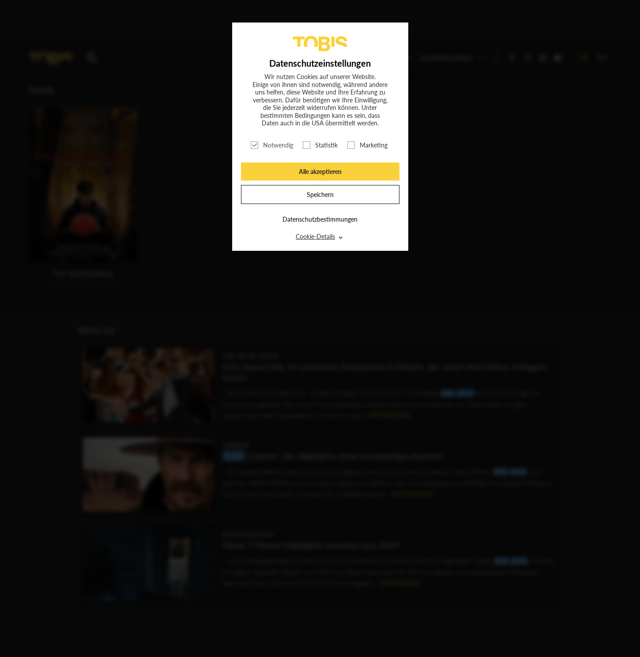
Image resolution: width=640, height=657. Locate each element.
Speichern (320, 194)
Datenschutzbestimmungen (320, 219)
